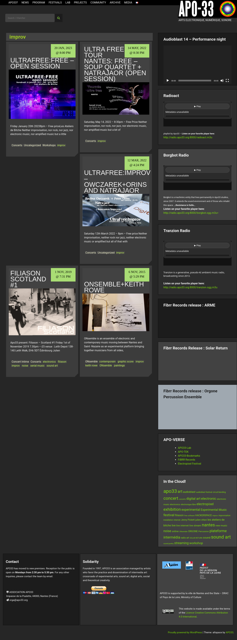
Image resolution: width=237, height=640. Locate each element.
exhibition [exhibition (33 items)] (172, 509)
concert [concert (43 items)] (170, 498)
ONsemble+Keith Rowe (114, 287)
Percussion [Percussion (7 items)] (203, 531)
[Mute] (222, 80)
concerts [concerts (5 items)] (182, 499)
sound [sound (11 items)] (207, 537)
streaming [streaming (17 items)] (181, 543)
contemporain (107, 361)
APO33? (13, 2)
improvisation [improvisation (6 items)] (224, 515)
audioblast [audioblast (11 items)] (189, 491)
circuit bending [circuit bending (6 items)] (219, 492)
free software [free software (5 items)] (189, 516)
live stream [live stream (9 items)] (195, 525)
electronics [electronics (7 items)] (175, 504)
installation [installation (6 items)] (168, 520)
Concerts (17, 145)
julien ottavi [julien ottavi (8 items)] (201, 519)
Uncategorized (32, 145)
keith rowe (91, 365)
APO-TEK (183, 451)
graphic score (125, 361)
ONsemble (91, 361)
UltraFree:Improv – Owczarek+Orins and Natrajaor (117, 181)
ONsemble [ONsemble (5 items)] (183, 531)
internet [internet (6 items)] (177, 520)
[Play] (167, 80)
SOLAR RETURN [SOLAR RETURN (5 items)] (196, 538)
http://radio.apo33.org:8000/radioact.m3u (187, 137)
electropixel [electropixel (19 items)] (205, 504)
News (25, 2)
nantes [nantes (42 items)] (208, 524)
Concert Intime (20, 361)
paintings (119, 365)
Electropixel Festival (189, 463)
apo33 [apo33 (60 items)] (170, 491)
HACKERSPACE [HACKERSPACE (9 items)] (203, 515)
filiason (62, 361)
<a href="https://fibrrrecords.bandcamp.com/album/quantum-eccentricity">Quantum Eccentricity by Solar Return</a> (197, 364)
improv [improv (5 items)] (215, 516)
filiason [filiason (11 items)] (179, 515)
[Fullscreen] (227, 80)
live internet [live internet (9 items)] (182, 525)
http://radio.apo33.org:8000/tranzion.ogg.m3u (190, 287)
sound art (52, 365)
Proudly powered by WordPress (185, 632)
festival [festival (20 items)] (168, 515)
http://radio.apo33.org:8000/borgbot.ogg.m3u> (190, 212)
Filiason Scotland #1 (28, 279)
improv (61, 145)
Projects (80, 2)
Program (38, 2)
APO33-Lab (184, 447)
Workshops (49, 145)
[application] (197, 65)
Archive (115, 2)
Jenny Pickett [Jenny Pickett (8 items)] (188, 519)
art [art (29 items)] (180, 491)
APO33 (229, 632)
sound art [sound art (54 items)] (221, 537)
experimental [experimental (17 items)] (191, 510)
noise (25, 365)
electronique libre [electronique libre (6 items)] (188, 504)
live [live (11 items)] (174, 525)
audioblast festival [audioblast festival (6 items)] (204, 492)
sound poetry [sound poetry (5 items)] (168, 543)
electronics (49, 361)
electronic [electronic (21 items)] (208, 499)
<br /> (197, 114)
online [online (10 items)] (175, 531)
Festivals (55, 2)
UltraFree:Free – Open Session (42, 63)
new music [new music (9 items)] (221, 525)
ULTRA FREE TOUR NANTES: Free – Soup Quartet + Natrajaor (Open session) (115, 64)
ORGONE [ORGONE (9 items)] (193, 531)
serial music (37, 365)
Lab (68, 2)
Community (98, 2)
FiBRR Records (186, 459)
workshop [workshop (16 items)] (196, 543)
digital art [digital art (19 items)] (193, 499)
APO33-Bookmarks (189, 455)
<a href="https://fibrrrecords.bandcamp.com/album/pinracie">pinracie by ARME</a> (197, 321)
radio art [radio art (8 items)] (185, 537)
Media (128, 2)
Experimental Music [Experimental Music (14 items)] (214, 509)
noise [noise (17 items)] (167, 531)
